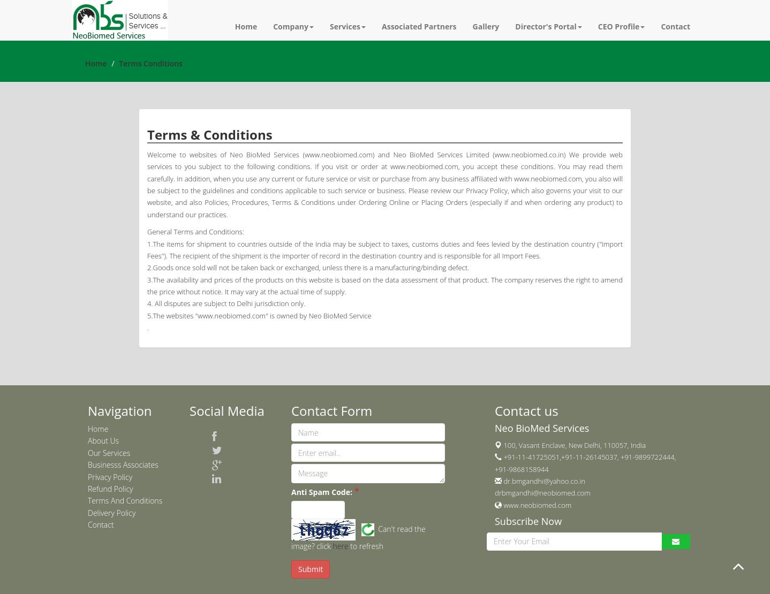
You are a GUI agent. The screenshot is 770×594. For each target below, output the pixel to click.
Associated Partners (419, 26)
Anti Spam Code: (321, 492)
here (341, 546)
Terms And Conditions (125, 501)
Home (246, 26)
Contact (675, 26)
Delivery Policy (111, 513)
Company (293, 26)
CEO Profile (621, 26)
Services (348, 26)
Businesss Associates (123, 465)
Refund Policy (110, 489)
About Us (103, 441)
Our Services (109, 453)
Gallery (486, 26)
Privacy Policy (110, 477)
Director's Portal (548, 26)
